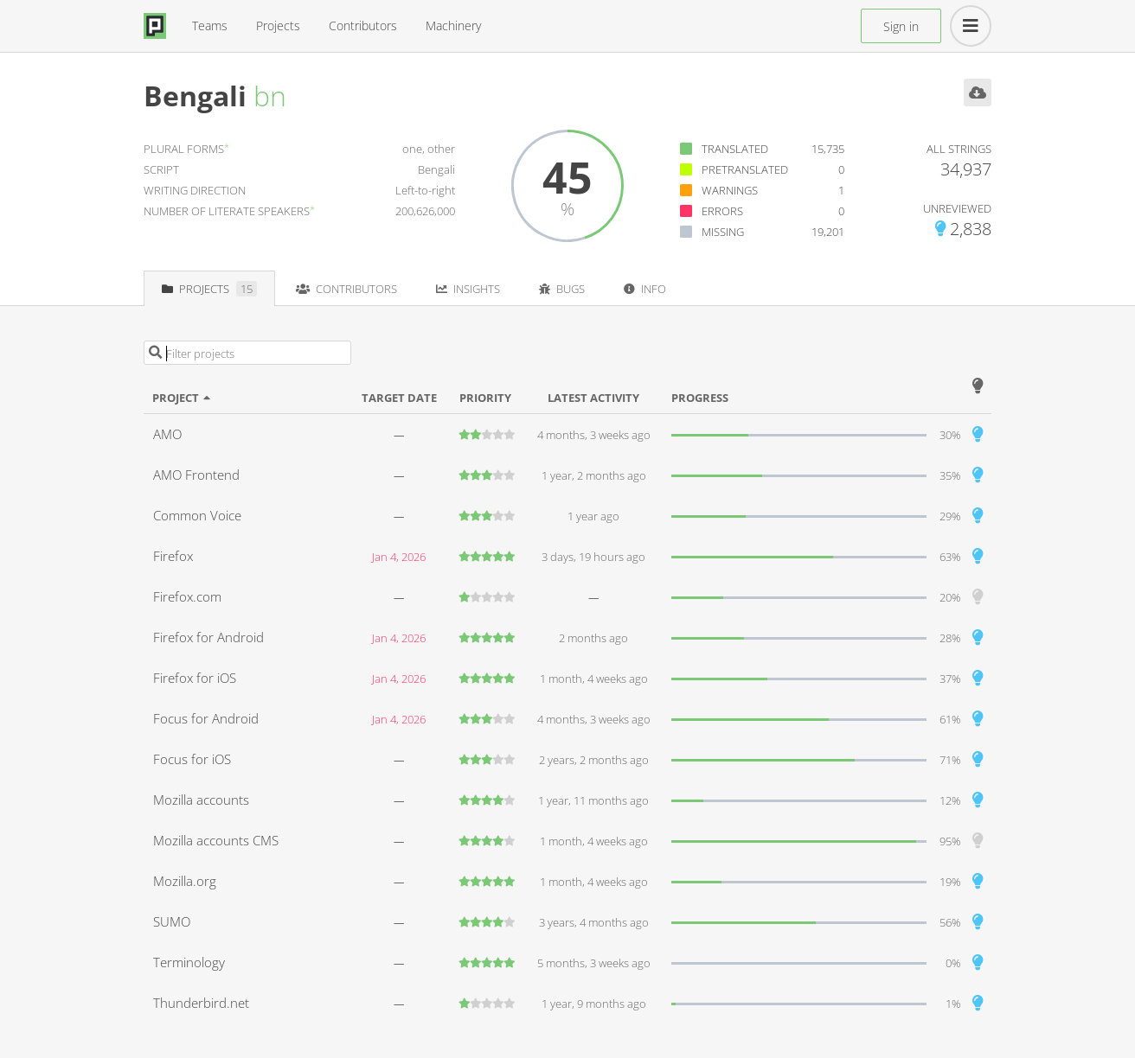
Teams (210, 25)
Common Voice (197, 515)
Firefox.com (187, 596)
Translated (735, 148)
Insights (468, 288)
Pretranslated (745, 169)
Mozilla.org (184, 880)
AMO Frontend (196, 474)
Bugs (562, 288)
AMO (167, 434)
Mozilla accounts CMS (216, 840)
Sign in (901, 26)
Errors (722, 211)
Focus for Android (206, 718)
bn (269, 95)
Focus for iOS (192, 759)
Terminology (189, 962)
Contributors (363, 25)
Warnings (730, 190)
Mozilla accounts (201, 799)
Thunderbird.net (201, 1002)
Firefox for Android (208, 637)
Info (645, 288)
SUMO (171, 921)
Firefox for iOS (194, 677)
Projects (278, 25)
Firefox (173, 555)
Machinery (453, 25)
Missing (723, 231)
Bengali (195, 95)
